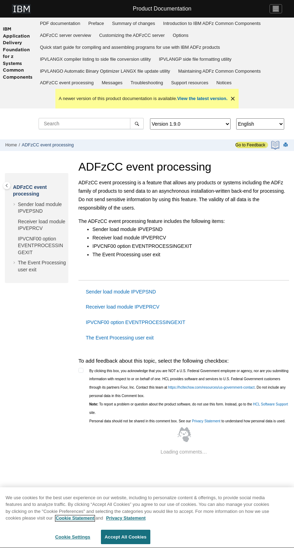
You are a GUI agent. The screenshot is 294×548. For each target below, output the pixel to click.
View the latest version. (202, 98)
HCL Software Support (270, 404)
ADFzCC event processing (67, 82)
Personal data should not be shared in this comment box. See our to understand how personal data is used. (187, 421)
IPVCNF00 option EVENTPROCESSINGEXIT (40, 245)
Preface (96, 23)
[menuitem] (60, 23)
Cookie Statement (75, 520)
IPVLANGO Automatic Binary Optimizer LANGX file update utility (105, 71)
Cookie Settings (72, 539)
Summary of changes (133, 23)
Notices (223, 82)
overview (65, 35)
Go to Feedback (250, 145)
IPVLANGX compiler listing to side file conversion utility (95, 59)
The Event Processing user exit (120, 338)
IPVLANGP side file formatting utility (195, 59)
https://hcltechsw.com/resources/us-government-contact (211, 387)
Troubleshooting (146, 82)
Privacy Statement (206, 421)
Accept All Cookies (126, 539)
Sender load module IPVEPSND (121, 292)
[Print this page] (286, 145)
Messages (112, 82)
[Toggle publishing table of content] (7, 185)
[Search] (137, 123)
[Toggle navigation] (275, 8)
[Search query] (91, 123)
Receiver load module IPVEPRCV (122, 307)
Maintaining (219, 71)
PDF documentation (60, 23)
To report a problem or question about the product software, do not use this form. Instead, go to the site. (188, 408)
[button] (10, 187)
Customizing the (132, 35)
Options (181, 35)
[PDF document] (276, 145)
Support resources (189, 82)
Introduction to (212, 23)
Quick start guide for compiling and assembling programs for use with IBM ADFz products (130, 47)
